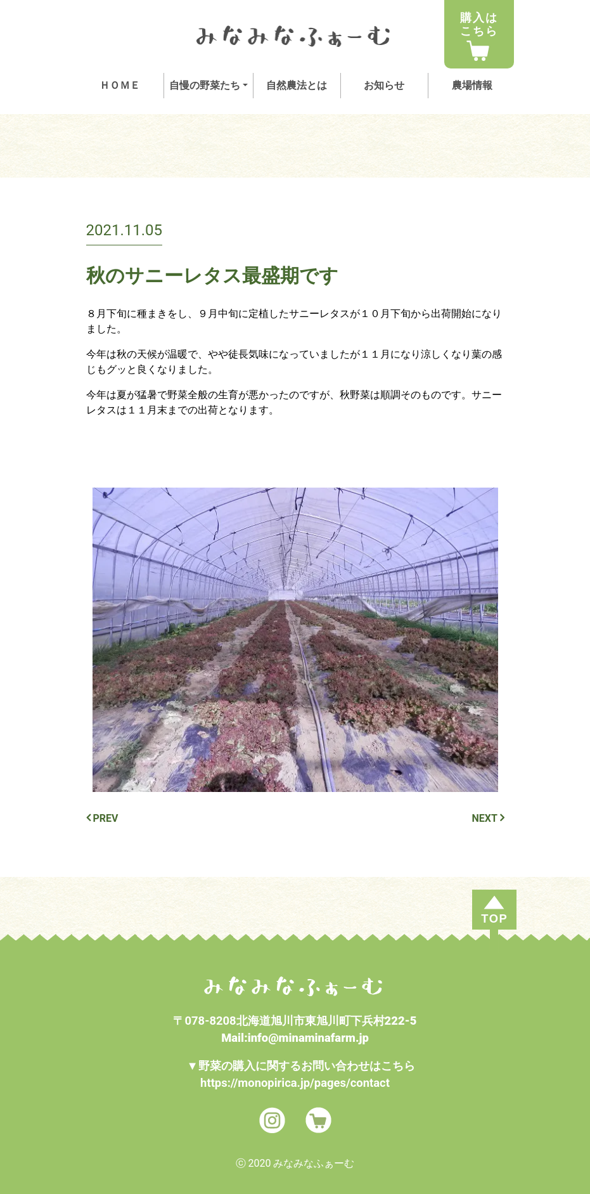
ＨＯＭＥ (119, 85)
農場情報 (472, 85)
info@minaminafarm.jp (308, 1037)
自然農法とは (296, 85)
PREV (102, 818)
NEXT (488, 818)
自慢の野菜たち (204, 85)
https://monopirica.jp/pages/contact (295, 1082)
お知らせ (384, 85)
